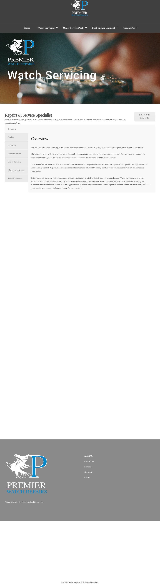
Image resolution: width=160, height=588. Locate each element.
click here (144, 116)
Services (87, 467)
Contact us (89, 461)
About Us (88, 456)
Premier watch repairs (13, 502)
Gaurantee (89, 472)
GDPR (87, 477)
